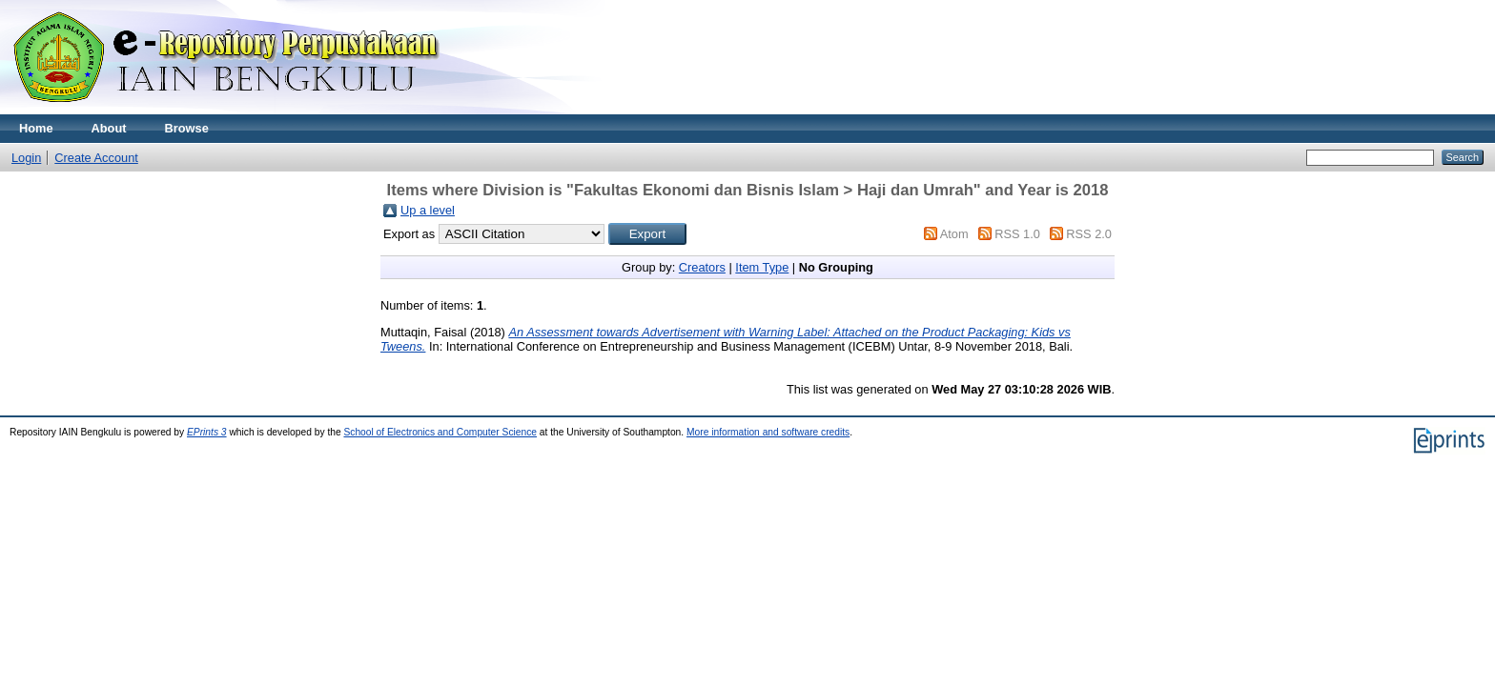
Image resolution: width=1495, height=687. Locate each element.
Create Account (96, 158)
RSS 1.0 (1017, 234)
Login (26, 158)
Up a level (427, 210)
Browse (187, 128)
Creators (702, 267)
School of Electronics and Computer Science (440, 432)
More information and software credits (768, 432)
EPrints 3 (207, 432)
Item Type (761, 267)
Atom (954, 234)
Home (36, 128)
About (109, 128)
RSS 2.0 (1089, 234)
